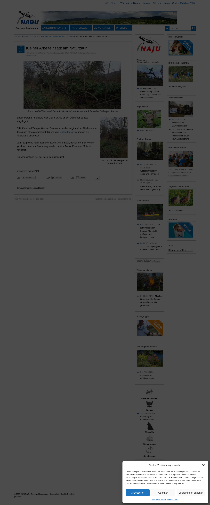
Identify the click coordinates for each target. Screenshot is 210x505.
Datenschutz (172, 499)
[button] (203, 465)
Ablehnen (163, 492)
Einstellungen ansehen (190, 492)
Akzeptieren (137, 492)
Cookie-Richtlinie (158, 499)
